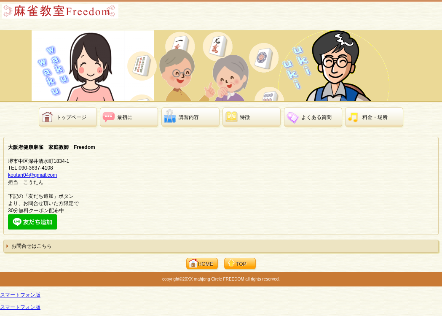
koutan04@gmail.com (32, 175)
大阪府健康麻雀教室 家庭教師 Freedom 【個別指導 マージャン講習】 (67, 15)
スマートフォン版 (20, 295)
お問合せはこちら (31, 246)
